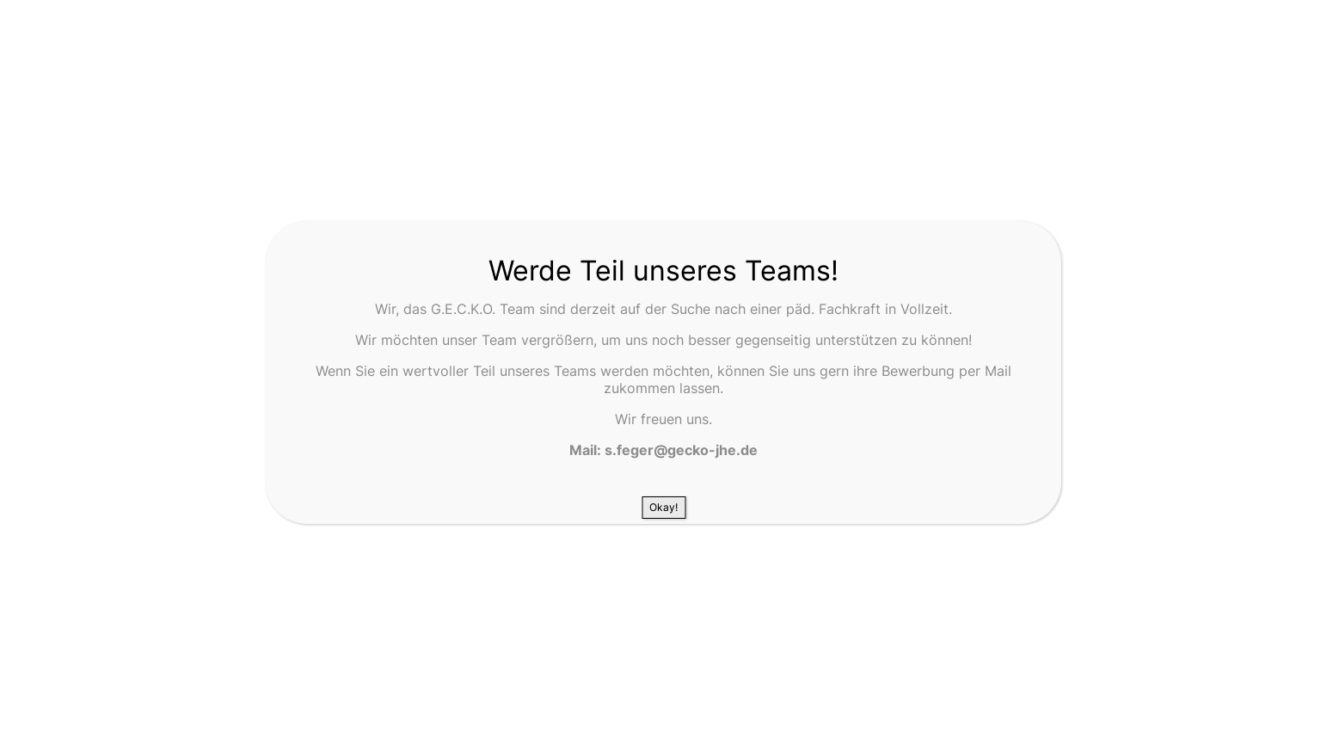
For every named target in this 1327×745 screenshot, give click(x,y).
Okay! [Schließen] (663, 507)
